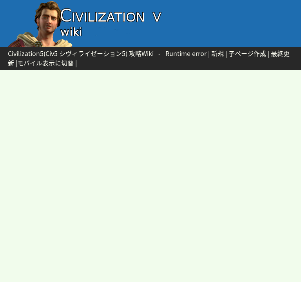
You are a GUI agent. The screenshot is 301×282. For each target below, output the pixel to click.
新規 (217, 53)
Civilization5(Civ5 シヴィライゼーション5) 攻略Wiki (81, 53)
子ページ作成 (247, 53)
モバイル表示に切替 (45, 62)
